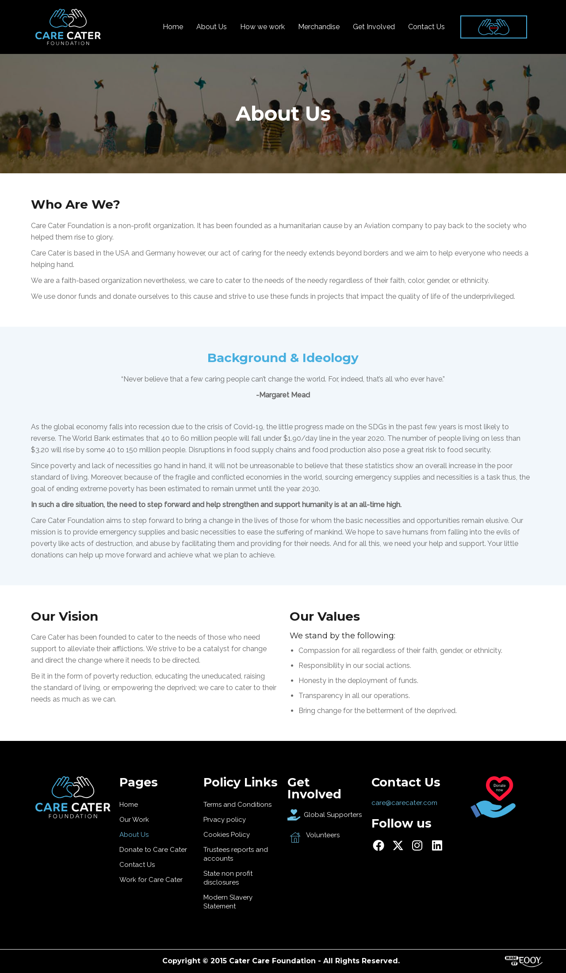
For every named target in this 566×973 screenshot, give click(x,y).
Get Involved (374, 27)
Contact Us (426, 27)
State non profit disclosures (227, 878)
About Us (211, 27)
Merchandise (319, 27)
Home (173, 27)
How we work (262, 27)
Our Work (134, 820)
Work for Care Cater (151, 880)
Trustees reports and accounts (235, 854)
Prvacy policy (224, 820)
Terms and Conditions (237, 805)
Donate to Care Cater (153, 850)
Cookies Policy (226, 835)
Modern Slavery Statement (227, 901)
